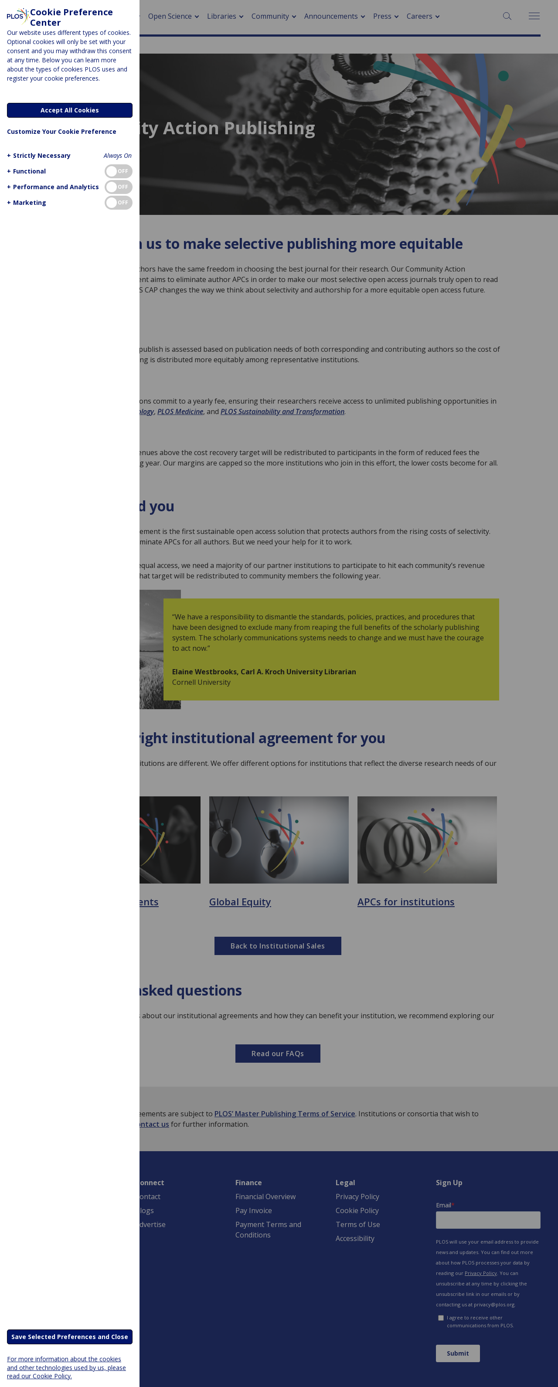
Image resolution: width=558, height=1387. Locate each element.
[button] (37, 155)
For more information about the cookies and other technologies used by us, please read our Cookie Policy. (66, 1367)
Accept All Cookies (70, 110)
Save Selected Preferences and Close (69, 1337)
